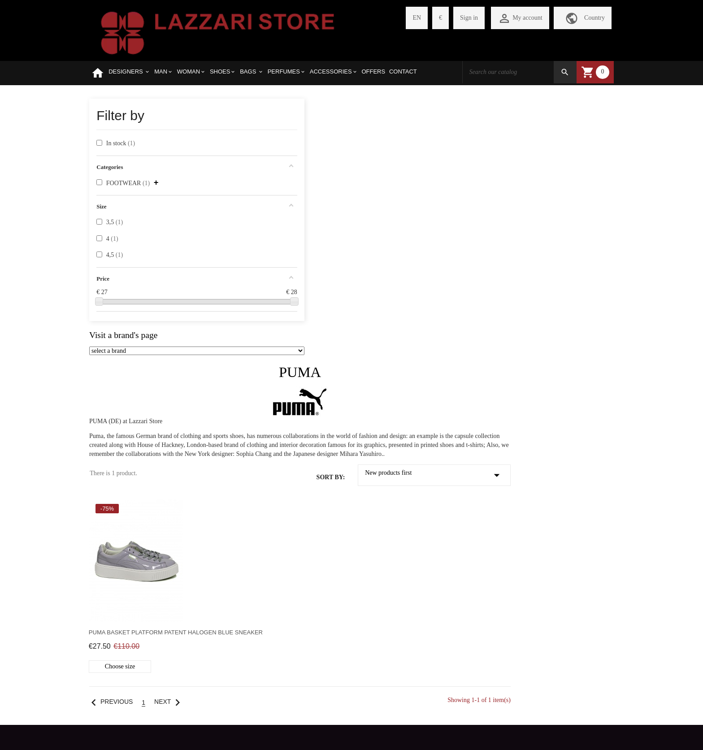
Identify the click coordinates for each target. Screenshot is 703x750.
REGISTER (194, 534)
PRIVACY (102, 610)
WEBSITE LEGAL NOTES (124, 640)
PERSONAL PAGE (204, 519)
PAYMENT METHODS (119, 595)
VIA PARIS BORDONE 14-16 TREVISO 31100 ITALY (533, 502)
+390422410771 (482, 520)
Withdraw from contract (351, 723)
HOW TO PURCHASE (118, 549)
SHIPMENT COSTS (115, 564)
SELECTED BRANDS (118, 534)
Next (304, 444)
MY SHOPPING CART (209, 549)
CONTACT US (108, 625)
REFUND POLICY (114, 580)
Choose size (255, 408)
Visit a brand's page (123, 336)
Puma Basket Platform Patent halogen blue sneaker (272, 370)
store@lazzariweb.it (487, 539)
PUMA (419, 106)
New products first (545, 209)
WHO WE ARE (109, 519)
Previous (244, 444)
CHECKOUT (196, 564)
